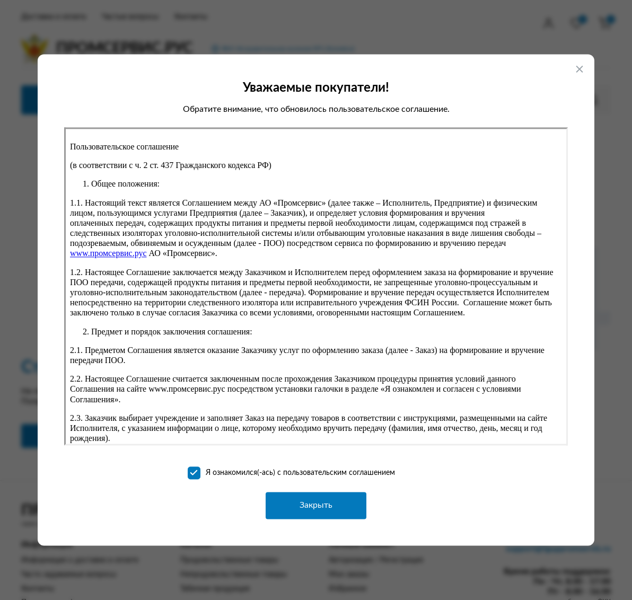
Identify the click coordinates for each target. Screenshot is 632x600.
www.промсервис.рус (108, 253)
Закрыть (316, 505)
